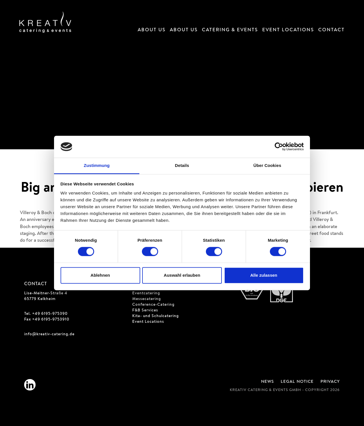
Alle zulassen (263, 275)
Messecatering (146, 299)
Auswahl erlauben (182, 275)
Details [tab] (182, 165)
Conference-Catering (153, 305)
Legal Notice (297, 382)
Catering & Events (230, 30)
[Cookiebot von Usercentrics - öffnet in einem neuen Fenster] (279, 146)
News (267, 382)
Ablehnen (100, 275)
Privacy (330, 382)
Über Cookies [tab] (267, 165)
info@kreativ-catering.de (49, 334)
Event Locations (288, 30)
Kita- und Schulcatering (155, 316)
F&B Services (145, 311)
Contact (331, 30)
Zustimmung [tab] (97, 165)
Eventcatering (146, 293)
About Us (152, 30)
